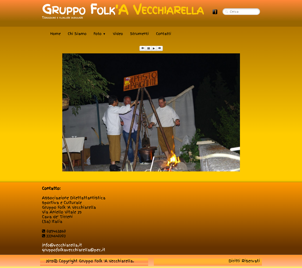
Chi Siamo (77, 33)
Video (118, 33)
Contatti (163, 33)
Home (55, 33)
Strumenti (139, 33)
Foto (100, 33)
